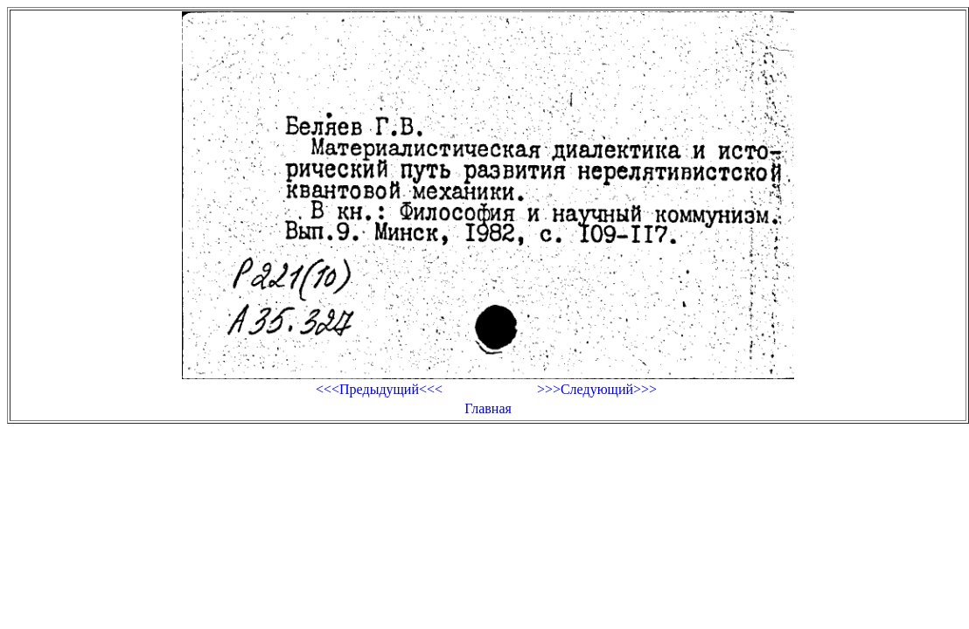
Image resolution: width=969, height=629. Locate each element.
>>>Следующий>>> (597, 389)
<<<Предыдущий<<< (379, 389)
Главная (488, 408)
